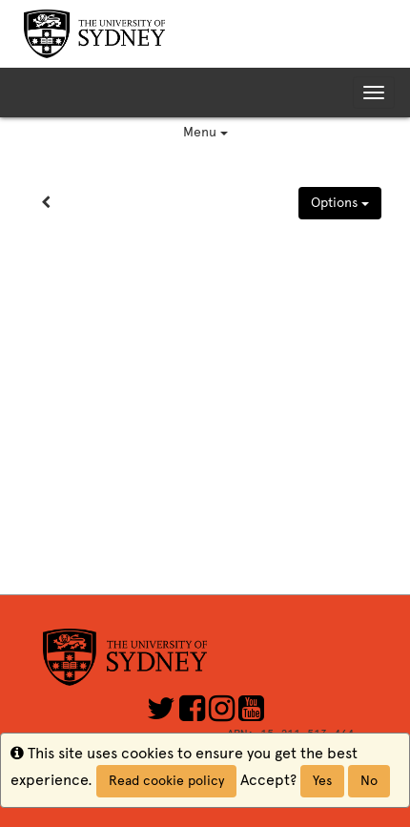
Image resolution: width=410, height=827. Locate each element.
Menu (205, 132)
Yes (322, 781)
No (369, 781)
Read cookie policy (166, 781)
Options (340, 203)
